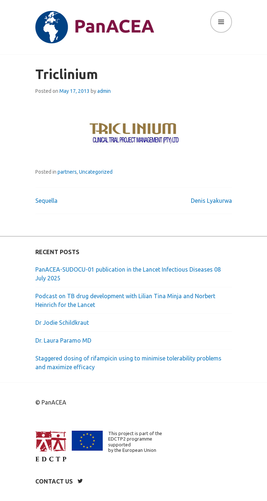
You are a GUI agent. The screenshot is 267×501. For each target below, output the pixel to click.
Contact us (54, 481)
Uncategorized (96, 172)
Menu (221, 21)
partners (67, 172)
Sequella (46, 200)
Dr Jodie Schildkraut (62, 322)
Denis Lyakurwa (211, 200)
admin (104, 91)
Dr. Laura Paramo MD (63, 340)
